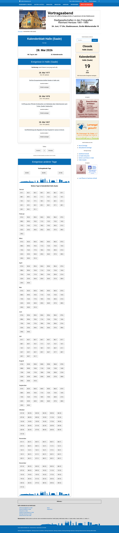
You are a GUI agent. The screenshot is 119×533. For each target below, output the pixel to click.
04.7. (41, 339)
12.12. (59, 470)
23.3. (28, 254)
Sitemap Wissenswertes (80, 530)
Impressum (49, 509)
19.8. (48, 372)
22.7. (21, 352)
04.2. (41, 217)
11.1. (41, 197)
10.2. (35, 221)
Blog (85, 1)
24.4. (35, 278)
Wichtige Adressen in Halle (25, 514)
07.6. (61, 315)
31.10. (22, 434)
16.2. (28, 225)
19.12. (22, 478)
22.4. (21, 278)
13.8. (55, 368)
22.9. (21, 401)
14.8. (61, 368)
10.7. (35, 344)
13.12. (22, 474)
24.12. (59, 478)
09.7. (28, 344)
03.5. (35, 290)
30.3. (28, 258)
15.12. (37, 474)
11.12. (52, 470)
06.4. (55, 266)
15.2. (21, 225)
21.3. (61, 250)
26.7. (48, 352)
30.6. (28, 331)
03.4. (35, 266)
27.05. (60, 173)
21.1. (61, 201)
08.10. (29, 417)
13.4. (55, 270)
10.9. (35, 392)
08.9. (21, 392)
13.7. (55, 344)
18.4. (41, 274)
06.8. (55, 364)
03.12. (37, 466)
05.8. (48, 364)
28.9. (61, 401)
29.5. (21, 307)
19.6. (48, 323)
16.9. (28, 397)
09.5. (28, 295)
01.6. (21, 315)
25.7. (41, 352)
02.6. (28, 315)
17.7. (35, 348)
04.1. (41, 192)
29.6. (21, 331)
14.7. (61, 344)
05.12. (52, 466)
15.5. (21, 299)
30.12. (59, 483)
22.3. (21, 254)
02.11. (29, 442)
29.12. (52, 483)
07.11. (22, 446)
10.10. (44, 417)
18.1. (41, 201)
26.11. (29, 458)
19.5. (48, 299)
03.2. (35, 217)
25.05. (27, 173)
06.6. (55, 315)
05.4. (48, 266)
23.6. (28, 327)
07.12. (22, 470)
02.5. (28, 290)
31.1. (35, 209)
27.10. (37, 429)
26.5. (48, 303)
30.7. (28, 356)
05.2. (48, 217)
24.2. (35, 229)
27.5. (55, 303)
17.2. (35, 225)
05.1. (48, 192)
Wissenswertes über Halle (25, 515)
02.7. (28, 339)
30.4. (28, 282)
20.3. (55, 250)
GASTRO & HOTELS (39, 4)
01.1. (21, 192)
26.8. (48, 376)
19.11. (22, 454)
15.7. (21, 348)
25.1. (41, 205)
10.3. (35, 246)
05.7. (48, 339)
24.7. (35, 352)
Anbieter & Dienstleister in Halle (26, 512)
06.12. (59, 466)
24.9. (35, 401)
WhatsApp (50, 150)
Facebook (38, 150)
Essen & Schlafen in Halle (25, 509)
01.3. (21, 241)
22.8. (21, 376)
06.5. (55, 290)
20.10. (29, 425)
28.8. (61, 376)
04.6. (41, 315)
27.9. (55, 401)
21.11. (37, 454)
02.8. (28, 364)
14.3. (61, 246)
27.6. (55, 327)
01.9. (21, 388)
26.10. (29, 429)
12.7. (48, 344)
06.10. (59, 413)
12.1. (48, 197)
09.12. (37, 470)
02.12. (29, 466)
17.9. (35, 397)
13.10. (22, 421)
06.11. (59, 442)
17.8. (35, 372)
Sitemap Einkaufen (48, 530)
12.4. (48, 270)
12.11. (59, 446)
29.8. (21, 380)
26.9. (48, 401)
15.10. (37, 421)
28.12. (44, 483)
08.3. (21, 246)
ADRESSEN (65, 4)
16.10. (44, 421)
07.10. (22, 417)
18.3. (41, 250)
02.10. (29, 413)
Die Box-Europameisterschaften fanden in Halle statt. (44, 80)
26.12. (29, 483)
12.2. (48, 221)
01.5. (21, 290)
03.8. (35, 364)
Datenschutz (33, 527)
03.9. (35, 388)
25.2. (41, 229)
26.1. (48, 205)
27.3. (55, 254)
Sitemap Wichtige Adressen (68, 530)
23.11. (52, 454)
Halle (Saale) (82, 160)
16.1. (28, 201)
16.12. (44, 474)
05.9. (48, 388)
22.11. (44, 454)
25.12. (22, 483)
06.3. (55, 241)
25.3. (41, 254)
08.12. (29, 470)
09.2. (28, 221)
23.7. (28, 352)
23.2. (28, 229)
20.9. (55, 397)
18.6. (41, 323)
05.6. (48, 315)
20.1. (55, 201)
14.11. (29, 450)
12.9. (48, 392)
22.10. (44, 425)
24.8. (35, 376)
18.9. (41, 397)
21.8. (61, 372)
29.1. (21, 209)
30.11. (59, 458)
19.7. (48, 348)
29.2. (21, 233)
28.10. (44, 429)
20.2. (55, 225)
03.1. (35, 192)
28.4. (61, 278)
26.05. (44, 173)
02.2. (28, 217)
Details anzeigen (44, 87)
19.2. (48, 225)
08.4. (21, 270)
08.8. (21, 368)
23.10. (52, 425)
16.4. (28, 274)
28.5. (61, 303)
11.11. (52, 446)
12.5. (48, 295)
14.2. (61, 221)
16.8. (28, 372)
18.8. (41, 372)
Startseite (20, 31)
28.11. (44, 458)
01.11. (22, 442)
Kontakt (44, 527)
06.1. (55, 192)
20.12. (29, 478)
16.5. (28, 299)
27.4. (55, 278)
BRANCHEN (58, 4)
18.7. (41, 348)
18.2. (41, 225)
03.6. (35, 315)
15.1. (21, 201)
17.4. (35, 274)
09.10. (37, 417)
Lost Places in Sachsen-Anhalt (88, 178)
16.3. (28, 250)
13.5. (55, 295)
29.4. (21, 282)
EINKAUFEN (49, 4)
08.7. (21, 344)
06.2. (55, 217)
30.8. (28, 380)
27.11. (37, 458)
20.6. (55, 323)
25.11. (22, 458)
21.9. (61, 397)
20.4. (55, 274)
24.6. (35, 327)
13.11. (22, 450)
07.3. (61, 241)
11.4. (41, 270)
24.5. (35, 303)
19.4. (48, 274)
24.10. (59, 425)
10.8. (35, 368)
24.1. (35, 205)
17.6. (35, 323)
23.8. (28, 376)
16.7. (28, 348)
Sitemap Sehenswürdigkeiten (24, 530)
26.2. (48, 229)
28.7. (61, 352)
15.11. (37, 450)
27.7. (55, 352)
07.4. (61, 266)
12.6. (48, 319)
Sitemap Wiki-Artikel (91, 530)
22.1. (21, 205)
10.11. (44, 446)
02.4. (28, 266)
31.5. (35, 307)
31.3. (35, 258)
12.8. (48, 368)
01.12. (22, 466)
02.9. (28, 388)
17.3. (35, 250)
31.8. (35, 380)
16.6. (28, 323)
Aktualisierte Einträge (85, 147)
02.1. (28, 192)
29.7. (21, 356)
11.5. (41, 295)
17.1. (35, 201)
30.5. (28, 307)
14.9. (61, 392)
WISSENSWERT (74, 4)
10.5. (35, 295)
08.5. (21, 295)
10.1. (35, 197)
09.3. (28, 246)
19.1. (48, 201)
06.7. (55, 339)
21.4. (61, 274)
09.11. (37, 446)
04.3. (41, 241)
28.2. (61, 229)
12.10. (59, 417)
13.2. (55, 221)
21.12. (37, 478)
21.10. (37, 425)
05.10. (52, 413)
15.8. (21, 372)
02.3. (28, 241)
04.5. (41, 290)
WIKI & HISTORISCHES (86, 4)
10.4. (35, 270)
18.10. (59, 421)
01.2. (21, 217)
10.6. (35, 319)
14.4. (61, 270)
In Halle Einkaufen (84, 156)
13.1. (55, 197)
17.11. (52, 450)
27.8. (55, 376)
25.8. (41, 376)
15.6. (21, 323)
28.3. (61, 254)
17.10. (52, 421)
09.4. (28, 270)
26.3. (48, 254)
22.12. (44, 478)
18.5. (41, 299)
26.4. (48, 278)
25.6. (41, 327)
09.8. (28, 368)
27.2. (55, 229)
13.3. (55, 246)
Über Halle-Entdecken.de (75, 1)
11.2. (41, 221)
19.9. (48, 397)
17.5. (35, 299)
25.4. (41, 278)
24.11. (59, 454)
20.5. (55, 299)
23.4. (28, 278)
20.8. (55, 372)
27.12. (37, 483)
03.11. (37, 442)
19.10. (22, 425)
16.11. (44, 450)
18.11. (59, 450)
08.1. (21, 197)
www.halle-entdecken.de (23, 527)
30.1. (28, 209)
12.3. (48, 246)
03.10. (37, 413)
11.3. (41, 246)
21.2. (61, 225)
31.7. (35, 356)
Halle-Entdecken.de (25, 1)
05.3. (48, 241)
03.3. (35, 241)
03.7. (35, 339)
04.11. (44, 442)
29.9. (21, 405)
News (48, 507)
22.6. (21, 327)
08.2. (21, 221)
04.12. (44, 466)
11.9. (41, 392)
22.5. (21, 303)
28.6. (61, 327)
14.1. (61, 197)
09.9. (28, 392)
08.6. (21, 319)
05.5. (48, 290)
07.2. (61, 217)
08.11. (29, 446)
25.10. (22, 429)
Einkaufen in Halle (23, 511)
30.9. (28, 405)
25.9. (41, 401)
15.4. (21, 274)
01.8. (21, 364)
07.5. (61, 290)
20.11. (29, 454)
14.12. (29, 474)
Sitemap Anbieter (58, 530)
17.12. (52, 474)
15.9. (21, 397)
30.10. (59, 429)
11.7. (41, 344)
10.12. (44, 470)
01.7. (21, 339)
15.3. (21, 250)
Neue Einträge (83, 145)
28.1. (61, 205)
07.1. (61, 192)
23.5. (28, 303)
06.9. (55, 388)
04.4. (41, 266)
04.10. (44, 413)
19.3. (48, 250)
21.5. (61, 299)
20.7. (55, 348)
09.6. (28, 319)
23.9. (28, 401)
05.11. (52, 442)
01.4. (21, 266)
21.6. (61, 323)
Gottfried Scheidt (84, 154)
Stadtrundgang (92, 1)
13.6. (55, 319)
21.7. (61, 348)
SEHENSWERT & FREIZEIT (25, 4)
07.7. (61, 339)
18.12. (59, 474)
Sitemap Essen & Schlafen (38, 530)
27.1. (55, 205)
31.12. (22, 487)
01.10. (22, 413)
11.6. (41, 319)
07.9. (61, 388)
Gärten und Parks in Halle (86, 158)
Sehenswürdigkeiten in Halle (25, 507)
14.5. (61, 295)
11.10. (52, 417)
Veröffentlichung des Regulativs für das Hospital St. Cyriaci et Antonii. (44, 130)
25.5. (41, 303)
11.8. (41, 368)
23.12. (52, 478)
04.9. (41, 388)
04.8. (41, 364)
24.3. (35, 254)
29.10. (52, 429)
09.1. (28, 197)
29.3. (21, 258)
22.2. (21, 229)
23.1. (28, 205)
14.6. (61, 319)
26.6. (48, 327)
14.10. (29, 421)
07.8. (61, 364)
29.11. (52, 458)
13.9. (55, 392)
